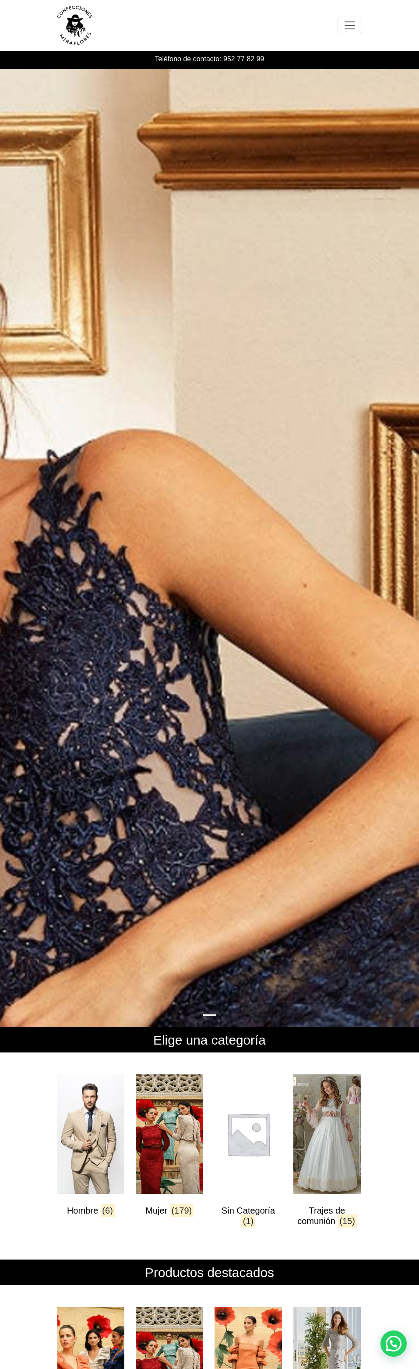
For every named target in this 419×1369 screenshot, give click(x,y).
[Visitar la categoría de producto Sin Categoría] (248, 1153)
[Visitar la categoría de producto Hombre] (90, 1153)
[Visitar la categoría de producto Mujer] (169, 1153)
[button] (393, 1343)
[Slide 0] (209, 1015)
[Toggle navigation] (350, 25)
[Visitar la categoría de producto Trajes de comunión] (326, 1153)
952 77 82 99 (243, 59)
